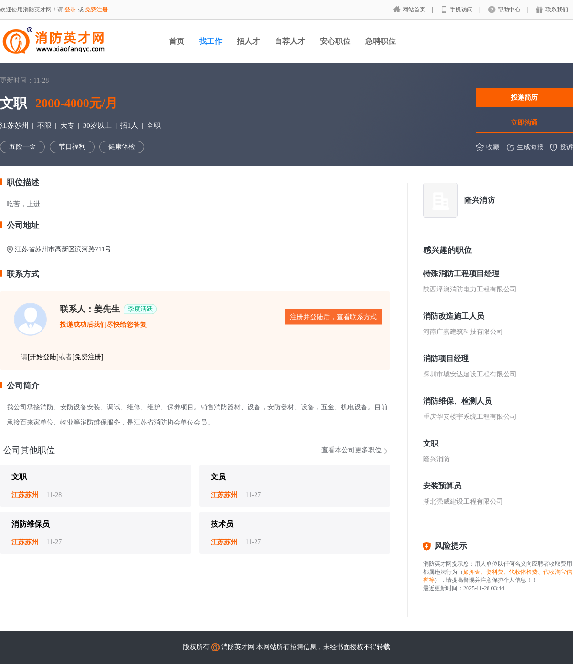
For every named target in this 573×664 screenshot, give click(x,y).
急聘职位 (380, 41)
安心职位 (335, 41)
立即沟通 (524, 122)
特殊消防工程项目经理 (461, 274)
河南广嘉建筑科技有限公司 (463, 331)
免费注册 (96, 9)
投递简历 (524, 97)
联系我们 (556, 9)
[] (43, 357)
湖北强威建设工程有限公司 (463, 501)
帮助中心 (510, 9)
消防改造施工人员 (453, 316)
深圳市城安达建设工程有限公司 (470, 374)
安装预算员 (442, 486)
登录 (70, 9)
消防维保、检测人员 (457, 401)
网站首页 (415, 9)
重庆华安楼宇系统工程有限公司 (470, 416)
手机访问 (462, 9)
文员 (218, 477)
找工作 (210, 41)
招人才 (248, 41)
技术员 (222, 524)
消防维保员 (30, 524)
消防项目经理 (446, 358)
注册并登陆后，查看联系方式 (333, 317)
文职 (19, 477)
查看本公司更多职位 (351, 450)
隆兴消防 (479, 200)
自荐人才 (290, 41)
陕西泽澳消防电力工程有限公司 (470, 289)
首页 (176, 41)
